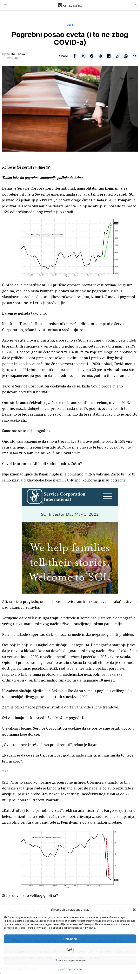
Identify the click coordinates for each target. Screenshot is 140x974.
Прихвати (70, 939)
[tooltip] (74, 56)
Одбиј (70, 949)
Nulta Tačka (16, 54)
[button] (134, 910)
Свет (69, 24)
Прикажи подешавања (70, 960)
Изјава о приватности (70, 969)
